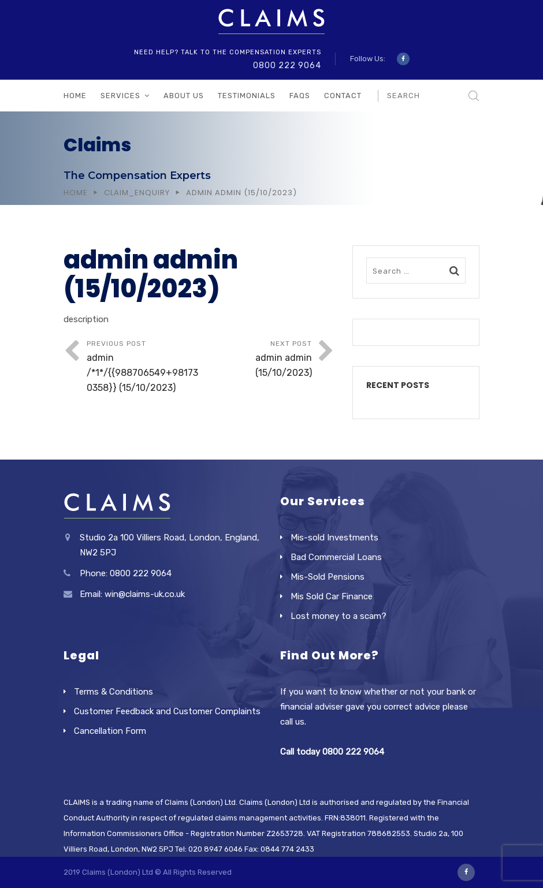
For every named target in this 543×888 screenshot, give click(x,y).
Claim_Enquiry (137, 192)
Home (75, 95)
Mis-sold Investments (334, 537)
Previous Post (143, 367)
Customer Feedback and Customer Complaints (167, 711)
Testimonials (247, 95)
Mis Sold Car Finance (332, 596)
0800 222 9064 (287, 65)
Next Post (255, 359)
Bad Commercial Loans (336, 557)
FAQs (299, 95)
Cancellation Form (110, 731)
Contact (343, 95)
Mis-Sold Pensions (328, 577)
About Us (183, 95)
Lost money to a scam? (338, 616)
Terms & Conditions (113, 691)
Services (120, 95)
